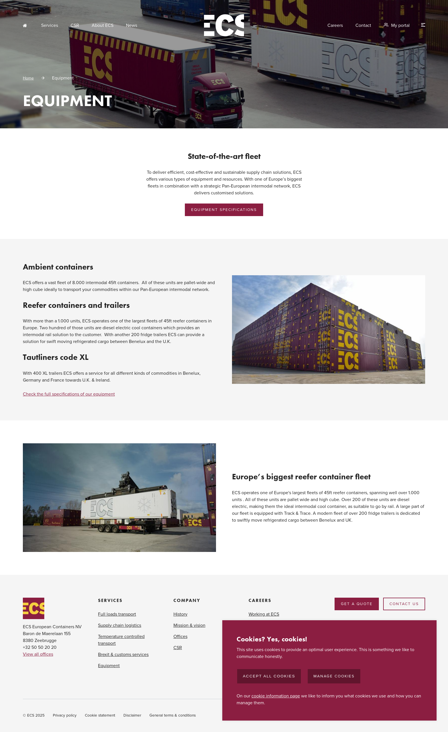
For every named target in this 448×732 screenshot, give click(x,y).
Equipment (109, 666)
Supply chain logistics (119, 625)
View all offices (38, 654)
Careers (335, 25)
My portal (400, 25)
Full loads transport (117, 614)
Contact (363, 25)
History (180, 614)
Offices (180, 636)
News (131, 25)
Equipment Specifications (224, 210)
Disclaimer (132, 715)
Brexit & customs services (123, 654)
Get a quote (357, 604)
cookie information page (275, 696)
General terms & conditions (172, 715)
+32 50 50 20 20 (40, 647)
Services (49, 25)
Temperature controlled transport (121, 640)
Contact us (404, 604)
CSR (75, 25)
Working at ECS (264, 614)
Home (26, 25)
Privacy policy (65, 715)
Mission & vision (189, 625)
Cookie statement (100, 715)
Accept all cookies (269, 676)
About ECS (102, 25)
